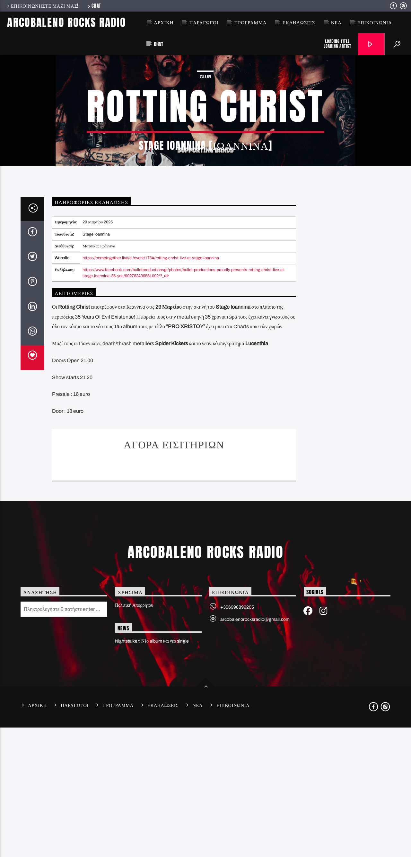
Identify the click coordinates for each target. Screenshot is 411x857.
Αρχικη (163, 22)
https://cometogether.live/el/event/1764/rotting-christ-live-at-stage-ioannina (151, 387)
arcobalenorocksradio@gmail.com (255, 748)
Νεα (336, 22)
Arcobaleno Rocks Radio (66, 22)
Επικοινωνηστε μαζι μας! (42, 5)
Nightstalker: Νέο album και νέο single (152, 770)
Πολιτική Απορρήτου (134, 734)
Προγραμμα (250, 22)
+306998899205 (237, 736)
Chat (94, 5)
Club (205, 141)
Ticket (174, 593)
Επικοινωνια (374, 22)
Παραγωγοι (204, 22)
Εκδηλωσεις (299, 22)
